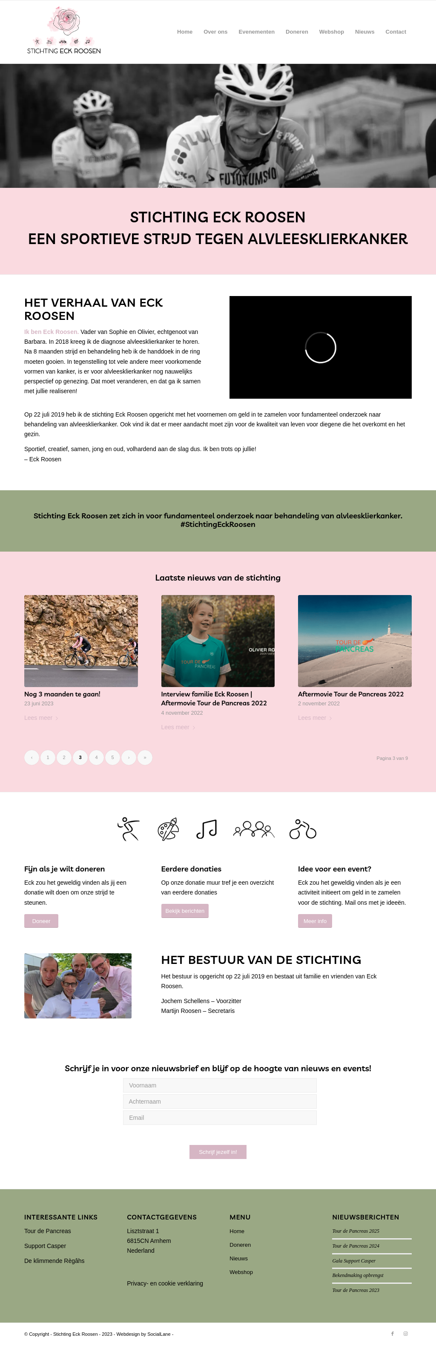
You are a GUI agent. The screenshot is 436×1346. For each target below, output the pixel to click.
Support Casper (45, 1245)
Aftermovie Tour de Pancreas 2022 (351, 694)
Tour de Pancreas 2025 (355, 1231)
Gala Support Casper (354, 1261)
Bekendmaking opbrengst (357, 1275)
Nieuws (238, 1258)
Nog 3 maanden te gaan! (62, 694)
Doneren (240, 1245)
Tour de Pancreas (47, 1231)
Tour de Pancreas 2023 (355, 1290)
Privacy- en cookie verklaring (165, 1283)
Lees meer (42, 717)
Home (236, 1231)
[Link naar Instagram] (405, 1333)
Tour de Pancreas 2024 (355, 1246)
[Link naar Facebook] (392, 1333)
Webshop (241, 1272)
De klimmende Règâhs (54, 1260)
